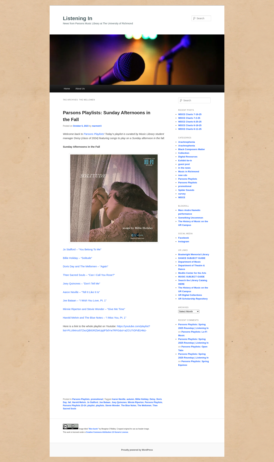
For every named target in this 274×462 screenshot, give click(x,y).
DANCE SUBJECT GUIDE (191, 258)
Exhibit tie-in (185, 160)
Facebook (183, 238)
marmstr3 (97, 126)
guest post (184, 164)
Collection (183, 153)
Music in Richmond (188, 171)
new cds (182, 175)
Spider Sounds (186, 190)
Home (67, 88)
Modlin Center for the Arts (192, 273)
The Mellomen (145, 405)
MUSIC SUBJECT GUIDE (191, 276)
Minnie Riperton (136, 402)
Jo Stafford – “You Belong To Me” (82, 249)
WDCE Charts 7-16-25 (189, 114)
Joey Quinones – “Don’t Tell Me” (81, 283)
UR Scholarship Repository (193, 298)
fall (69, 402)
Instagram (183, 241)
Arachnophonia (186, 142)
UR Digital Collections (190, 295)
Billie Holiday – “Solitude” (77, 257)
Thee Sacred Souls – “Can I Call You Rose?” (89, 274)
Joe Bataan (104, 402)
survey (182, 193)
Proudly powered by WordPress (137, 450)
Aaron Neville (118, 399)
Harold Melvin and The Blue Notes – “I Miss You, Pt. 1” (94, 317)
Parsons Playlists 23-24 (74, 405)
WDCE (181, 197)
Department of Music (189, 261)
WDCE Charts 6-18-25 (189, 125)
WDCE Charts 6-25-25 (189, 121)
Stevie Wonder (112, 405)
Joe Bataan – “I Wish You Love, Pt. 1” (84, 300)
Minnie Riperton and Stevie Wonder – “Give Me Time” (94, 309)
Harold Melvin (79, 402)
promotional (97, 399)
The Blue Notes (128, 405)
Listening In (77, 18)
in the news (184, 168)
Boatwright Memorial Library (193, 254)
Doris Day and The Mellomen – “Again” (85, 266)
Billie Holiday (141, 399)
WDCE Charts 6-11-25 (189, 129)
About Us (80, 88)
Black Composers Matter (191, 149)
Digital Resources (187, 156)
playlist (91, 405)
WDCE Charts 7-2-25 (189, 118)
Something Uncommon (190, 217)
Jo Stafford (92, 402)
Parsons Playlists (94, 133)
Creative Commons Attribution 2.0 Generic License (107, 432)
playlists (100, 405)
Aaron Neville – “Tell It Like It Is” (81, 292)
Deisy (152, 399)
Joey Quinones (119, 402)
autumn (130, 399)
